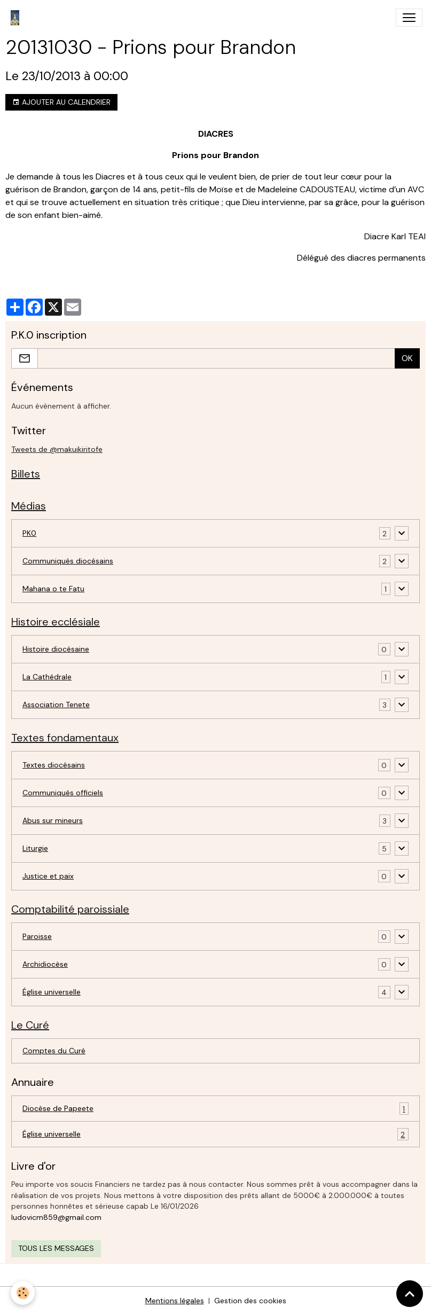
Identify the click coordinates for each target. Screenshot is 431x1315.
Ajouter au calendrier (61, 102)
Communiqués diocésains (67, 561)
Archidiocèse (45, 964)
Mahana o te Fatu (53, 588)
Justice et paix (48, 876)
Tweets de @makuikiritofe (57, 449)
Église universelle (51, 992)
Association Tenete (56, 704)
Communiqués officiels (62, 792)
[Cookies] (23, 1293)
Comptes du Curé (53, 1050)
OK (407, 358)
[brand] (17, 18)
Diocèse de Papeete (215, 1108)
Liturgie (35, 848)
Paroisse (37, 936)
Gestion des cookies (250, 1300)
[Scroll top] (409, 1293)
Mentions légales (174, 1300)
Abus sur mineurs (52, 820)
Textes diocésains (53, 765)
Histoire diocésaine (55, 649)
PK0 (29, 533)
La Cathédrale (47, 677)
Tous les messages (56, 1248)
